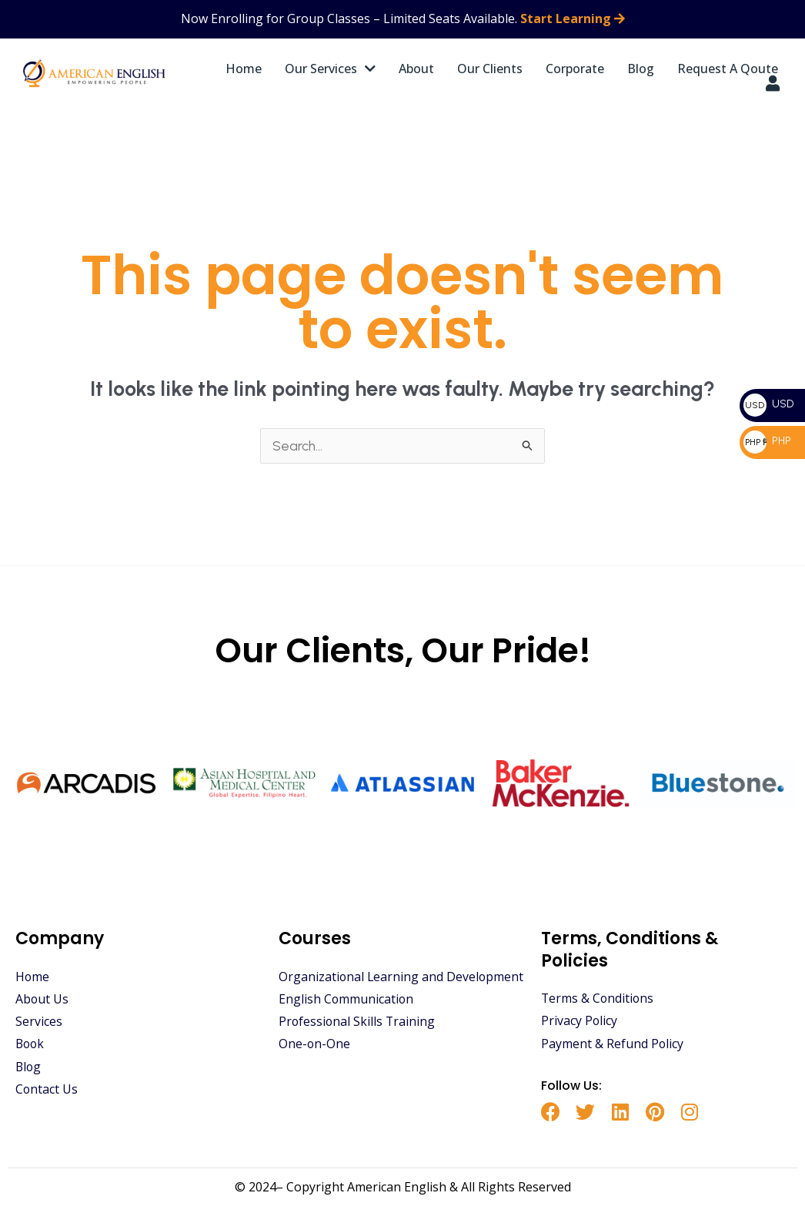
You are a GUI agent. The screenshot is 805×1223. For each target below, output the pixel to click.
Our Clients (490, 68)
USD (768, 403)
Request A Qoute (727, 68)
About (416, 68)
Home (243, 68)
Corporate (575, 68)
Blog (640, 68)
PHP (767, 440)
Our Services (330, 68)
